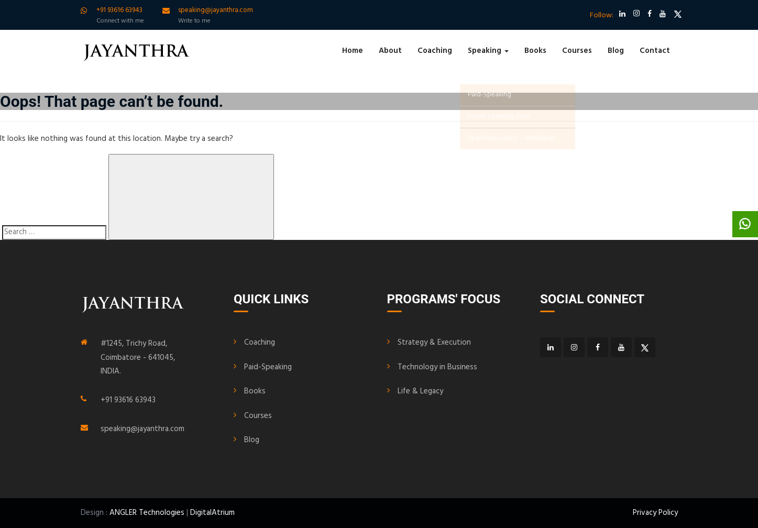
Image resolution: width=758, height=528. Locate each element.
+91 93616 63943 (128, 400)
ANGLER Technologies (146, 513)
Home (352, 51)
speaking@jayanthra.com (142, 429)
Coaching (435, 51)
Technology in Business (437, 367)
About (390, 51)
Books (535, 51)
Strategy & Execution (434, 342)
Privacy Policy (655, 513)
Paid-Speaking (268, 367)
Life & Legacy (420, 391)
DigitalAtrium (212, 513)
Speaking (488, 51)
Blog (616, 51)
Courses (577, 51)
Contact (655, 51)
